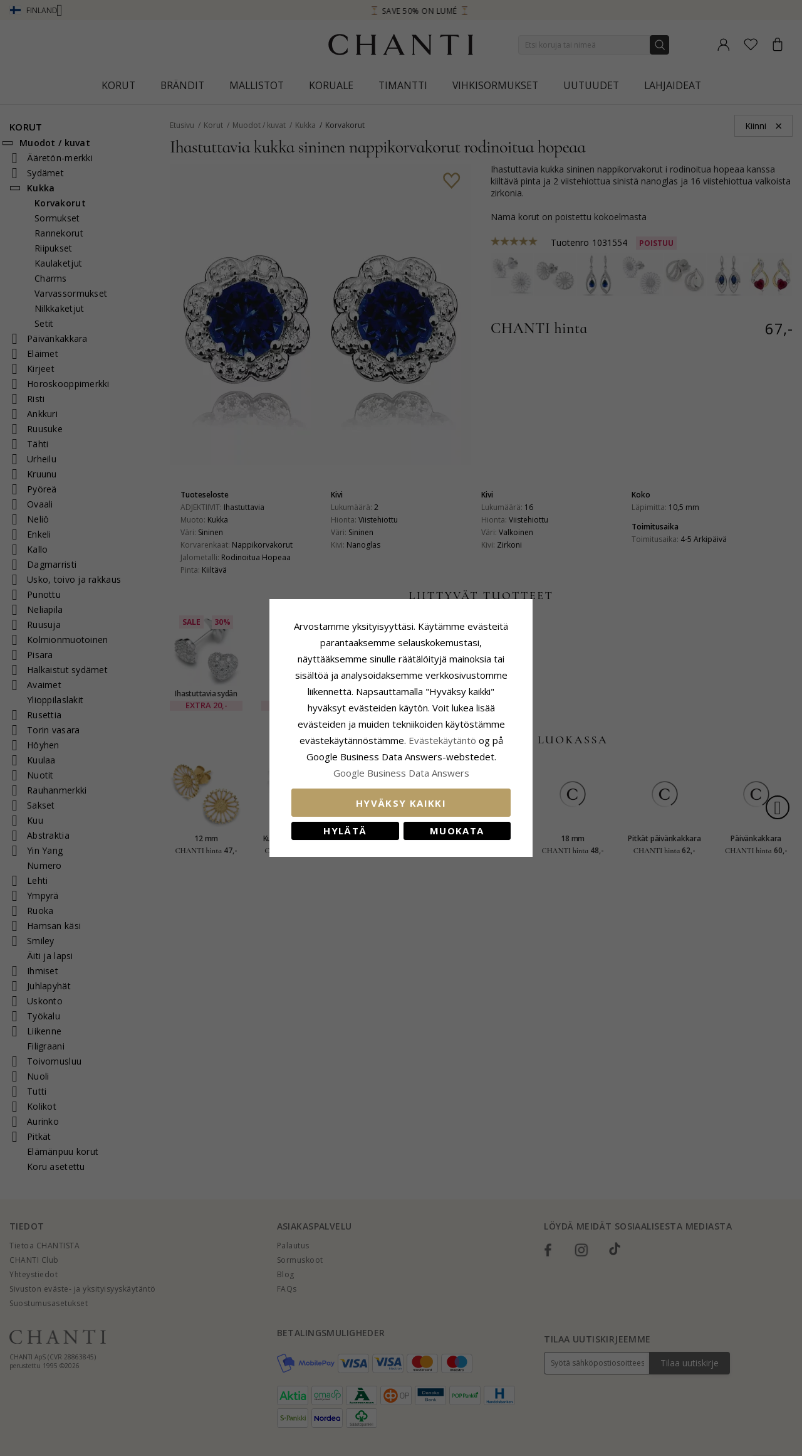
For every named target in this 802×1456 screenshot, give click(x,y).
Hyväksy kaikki (401, 803)
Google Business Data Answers (401, 773)
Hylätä (345, 830)
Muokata (457, 830)
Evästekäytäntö (442, 740)
